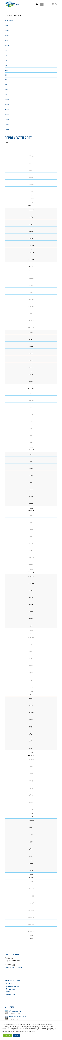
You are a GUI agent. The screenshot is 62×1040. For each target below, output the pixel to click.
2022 (7, 35)
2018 (6, 55)
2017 (6, 60)
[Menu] (40, 4)
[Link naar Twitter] (52, 4)
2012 (6, 85)
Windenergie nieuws (13, 986)
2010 (6, 95)
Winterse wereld (15, 1011)
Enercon (9, 992)
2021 (6, 40)
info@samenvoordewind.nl (14, 967)
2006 (7, 114)
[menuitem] (36, 4)
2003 (7, 129)
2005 (7, 119)
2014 (6, 75)
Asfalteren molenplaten (17, 1017)
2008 (7, 104)
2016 (6, 65)
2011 (6, 90)
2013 (6, 80)
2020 (7, 45)
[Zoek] (36, 4)
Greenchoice (10, 989)
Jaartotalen (9, 21)
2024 (7, 26)
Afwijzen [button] (16, 1035)
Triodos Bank (10, 994)
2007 (7, 109)
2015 (6, 70)
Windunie (9, 984)
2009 (7, 100)
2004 (7, 124)
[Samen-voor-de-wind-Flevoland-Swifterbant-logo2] (26, 4)
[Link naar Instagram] (55, 4)
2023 (7, 31)
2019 (6, 50)
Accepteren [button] (7, 1035)
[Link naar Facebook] (50, 4)
